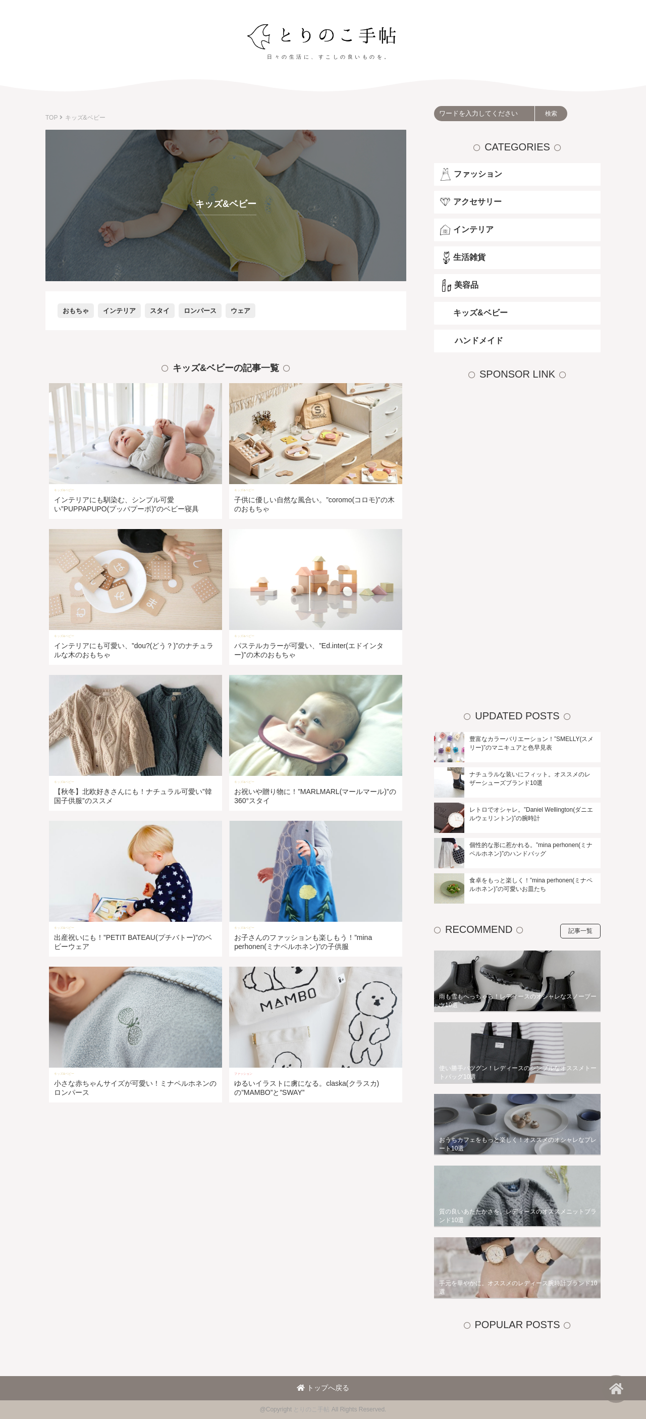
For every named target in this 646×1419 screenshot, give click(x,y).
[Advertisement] (509, 541)
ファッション (478, 174)
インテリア (119, 310)
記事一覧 (580, 930)
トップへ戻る (323, 1388)
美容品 (466, 285)
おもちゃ (76, 310)
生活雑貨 (469, 257)
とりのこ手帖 (311, 1409)
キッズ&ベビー (480, 312)
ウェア (240, 310)
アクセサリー (477, 201)
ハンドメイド (479, 340)
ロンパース (200, 310)
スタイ (160, 310)
